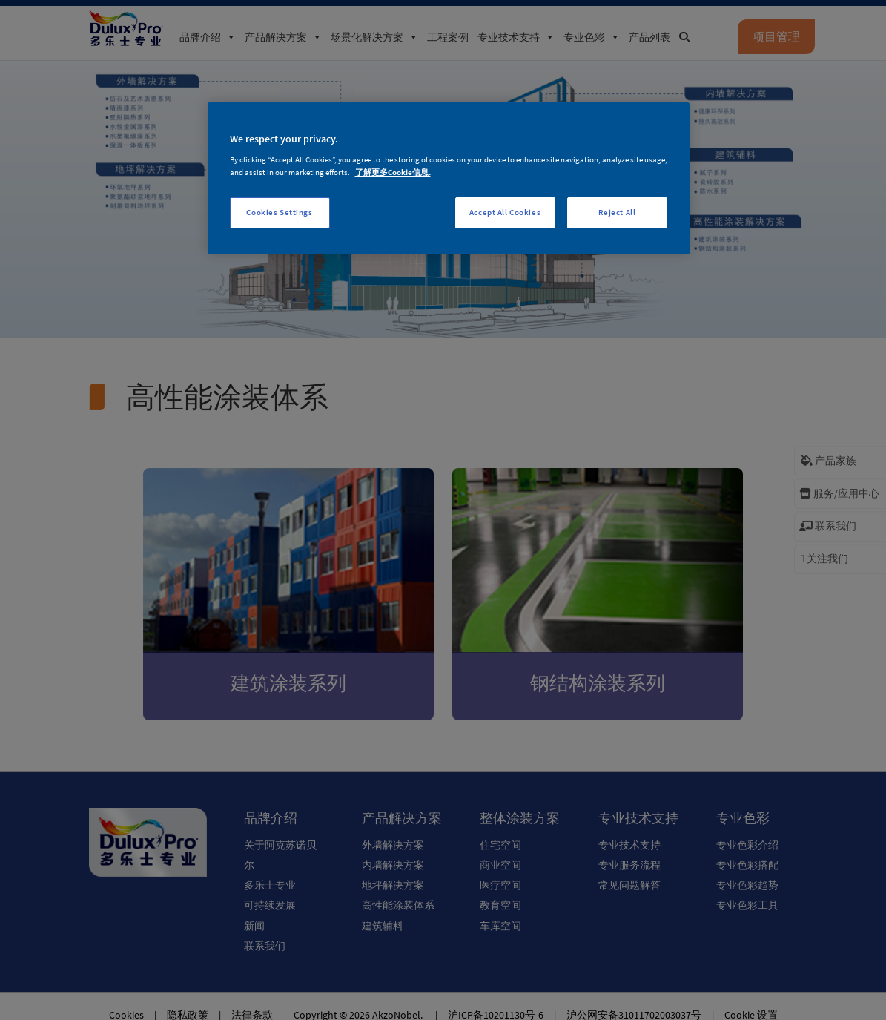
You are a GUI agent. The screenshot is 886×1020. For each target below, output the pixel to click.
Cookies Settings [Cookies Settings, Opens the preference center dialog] (279, 212)
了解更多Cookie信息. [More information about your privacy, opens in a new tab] (393, 172)
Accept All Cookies (504, 212)
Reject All (617, 212)
